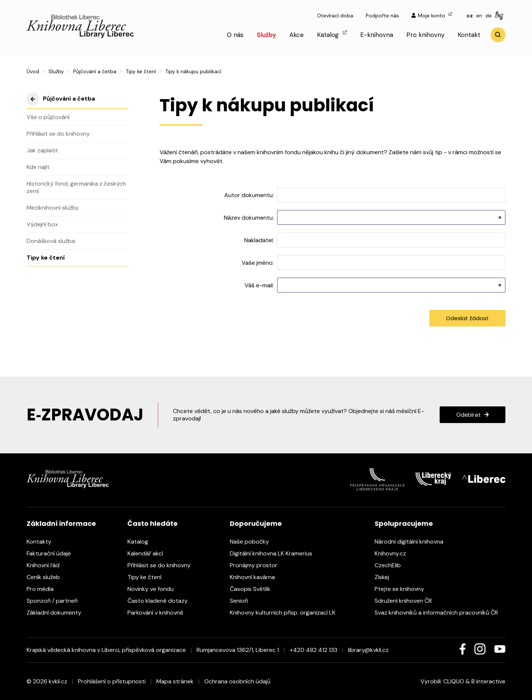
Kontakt (469, 35)
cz (470, 15)
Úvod (33, 71)
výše (33, 99)
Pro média (44, 589)
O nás (235, 35)
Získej (385, 577)
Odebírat (468, 415)
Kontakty (43, 541)
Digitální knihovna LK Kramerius (275, 553)
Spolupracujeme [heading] (404, 523)
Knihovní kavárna (256, 577)
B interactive (488, 681)
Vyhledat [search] (498, 34)
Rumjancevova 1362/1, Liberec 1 (238, 650)
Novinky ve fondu (154, 589)
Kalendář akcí (148, 553)
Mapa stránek (175, 681)
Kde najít (38, 167)
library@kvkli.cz (368, 650)
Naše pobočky (253, 541)
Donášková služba (51, 241)
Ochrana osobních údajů (237, 681)
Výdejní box (42, 224)
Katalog (332, 34)
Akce (296, 35)
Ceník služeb (47, 577)
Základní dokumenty (58, 612)
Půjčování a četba (94, 71)
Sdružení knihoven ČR (407, 601)
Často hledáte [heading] (152, 523)
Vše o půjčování (48, 117)
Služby (266, 35)
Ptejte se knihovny (403, 589)
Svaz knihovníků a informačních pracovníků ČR (440, 612)
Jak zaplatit (42, 150)
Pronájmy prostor (257, 565)
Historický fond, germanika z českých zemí (76, 187)
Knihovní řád (47, 565)
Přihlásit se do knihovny (58, 134)
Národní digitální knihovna (413, 541)
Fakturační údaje (52, 553)
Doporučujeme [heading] (256, 523)
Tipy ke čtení (141, 71)
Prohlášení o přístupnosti (112, 681)
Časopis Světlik (254, 589)
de (488, 15)
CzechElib (391, 565)
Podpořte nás (382, 15)
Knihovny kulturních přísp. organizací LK (286, 612)
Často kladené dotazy (161, 601)
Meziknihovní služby (53, 208)
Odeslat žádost (467, 318)
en (479, 15)
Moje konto (432, 15)
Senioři (242, 601)
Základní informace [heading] (61, 523)
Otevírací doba (335, 15)
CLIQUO (453, 681)
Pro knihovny (425, 35)
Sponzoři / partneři (56, 601)
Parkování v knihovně (159, 612)
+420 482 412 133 (313, 650)
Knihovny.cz (394, 553)
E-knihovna (376, 35)
